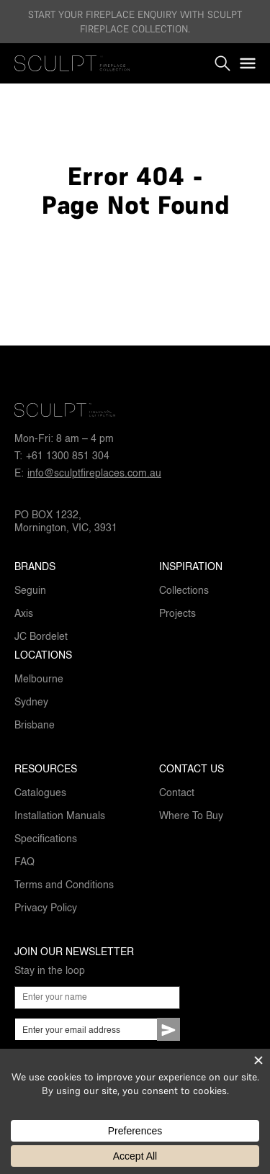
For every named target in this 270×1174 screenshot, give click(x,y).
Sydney (31, 702)
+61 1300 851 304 (67, 456)
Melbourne (38, 679)
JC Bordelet (41, 637)
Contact (176, 793)
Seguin (30, 591)
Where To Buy (191, 816)
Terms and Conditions (64, 885)
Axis (23, 614)
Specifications (45, 839)
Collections (184, 591)
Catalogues (40, 793)
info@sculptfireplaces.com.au (94, 474)
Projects (177, 614)
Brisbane (34, 726)
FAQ (24, 862)
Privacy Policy (45, 908)
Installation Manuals (59, 816)
